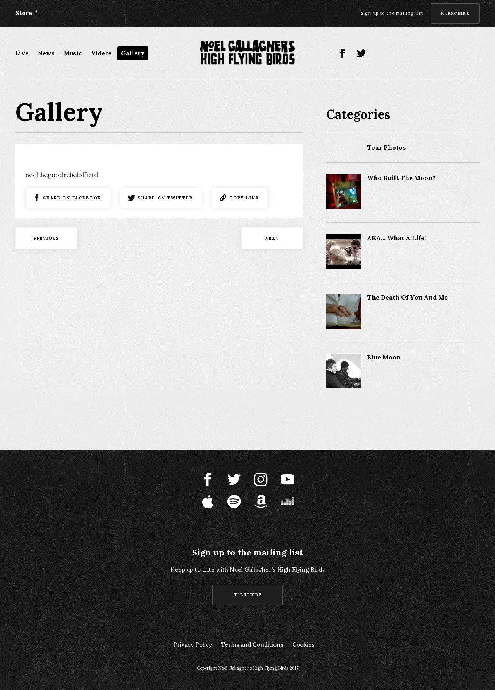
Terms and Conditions (252, 644)
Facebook (342, 53)
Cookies (303, 644)
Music (73, 53)
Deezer (475, 53)
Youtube (399, 53)
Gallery (133, 53)
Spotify (437, 53)
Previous (46, 238)
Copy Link (244, 198)
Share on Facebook (72, 198)
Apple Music (418, 53)
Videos (101, 53)
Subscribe (455, 13)
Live (22, 53)
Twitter (361, 53)
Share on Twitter (165, 198)
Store (23, 13)
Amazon (456, 53)
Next (272, 238)
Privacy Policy (192, 644)
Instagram (380, 53)
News (46, 53)
